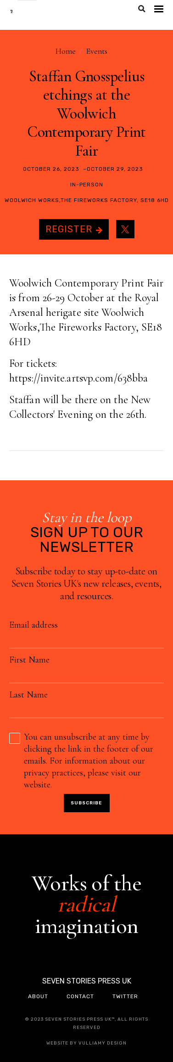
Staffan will (35, 399)
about (38, 996)
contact (80, 996)
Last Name (28, 694)
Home (66, 51)
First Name (29, 659)
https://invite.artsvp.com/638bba (78, 378)
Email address (33, 624)
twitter (125, 996)
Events (96, 51)
